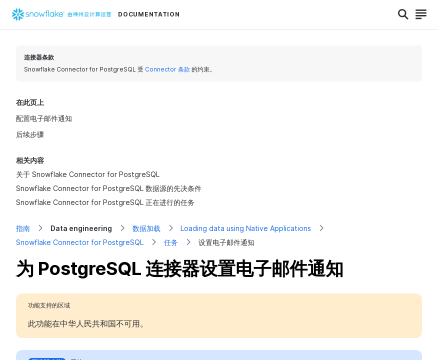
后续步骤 (30, 134)
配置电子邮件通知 (44, 118)
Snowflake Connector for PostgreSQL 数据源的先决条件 (109, 188)
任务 (171, 242)
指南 (23, 228)
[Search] (403, 15)
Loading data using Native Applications (245, 228)
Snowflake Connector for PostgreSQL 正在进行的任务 (105, 202)
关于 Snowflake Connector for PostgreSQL (88, 174)
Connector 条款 (167, 69)
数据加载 (146, 228)
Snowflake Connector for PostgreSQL (80, 242)
